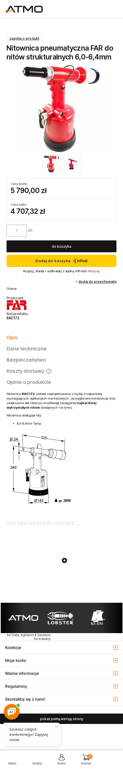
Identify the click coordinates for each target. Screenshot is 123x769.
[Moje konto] (61, 761)
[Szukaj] (37, 761)
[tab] (61, 337)
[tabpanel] (61, 450)
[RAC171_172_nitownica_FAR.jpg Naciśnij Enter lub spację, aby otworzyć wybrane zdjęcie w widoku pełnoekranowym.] (61, 109)
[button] (12, 761)
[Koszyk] (86, 761)
